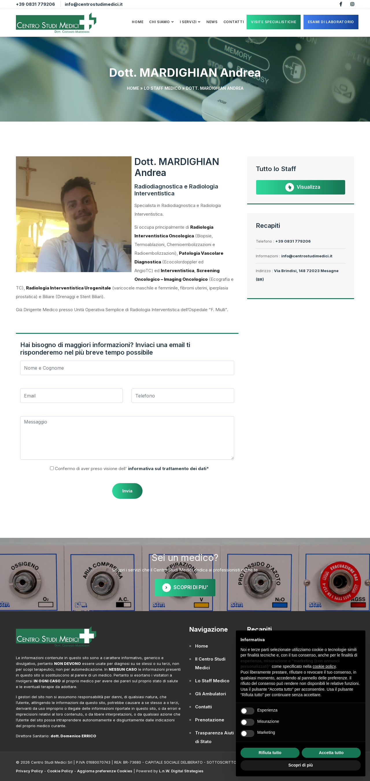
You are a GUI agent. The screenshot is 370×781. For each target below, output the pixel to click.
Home (137, 22)
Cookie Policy (60, 771)
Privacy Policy (29, 771)
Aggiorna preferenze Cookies (104, 771)
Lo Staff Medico (162, 88)
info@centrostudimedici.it (94, 4)
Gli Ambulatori (210, 693)
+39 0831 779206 (35, 4)
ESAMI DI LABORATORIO (331, 22)
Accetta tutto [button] (331, 752)
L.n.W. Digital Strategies (181, 771)
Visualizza (302, 187)
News (212, 22)
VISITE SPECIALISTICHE (273, 22)
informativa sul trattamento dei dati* (168, 468)
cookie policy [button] (324, 666)
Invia (127, 491)
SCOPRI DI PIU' (185, 587)
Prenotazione (209, 720)
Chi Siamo (159, 22)
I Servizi (188, 22)
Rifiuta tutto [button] (270, 752)
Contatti (233, 22)
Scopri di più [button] (300, 765)
